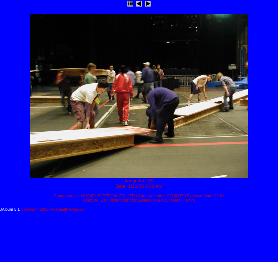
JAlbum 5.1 (10, 209)
